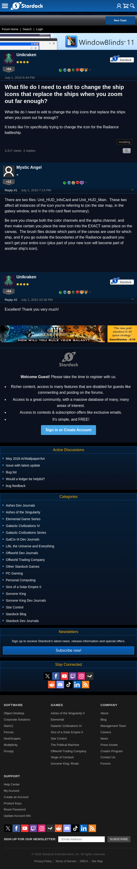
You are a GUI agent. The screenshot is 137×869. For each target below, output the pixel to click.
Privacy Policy (43, 861)
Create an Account (16, 797)
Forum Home (10, 29)
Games (57, 705)
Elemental (57, 719)
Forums (105, 763)
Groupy (9, 751)
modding (124, 142)
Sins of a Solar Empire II (67, 732)
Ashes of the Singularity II (68, 713)
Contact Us (107, 757)
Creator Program (111, 751)
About (104, 713)
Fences (9, 732)
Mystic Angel (29, 167)
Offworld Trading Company (68, 751)
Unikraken (26, 54)
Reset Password (15, 809)
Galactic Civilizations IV (66, 726)
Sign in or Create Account (69, 430)
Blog (103, 719)
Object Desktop (14, 713)
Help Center (12, 784)
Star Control (59, 738)
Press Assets (109, 745)
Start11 (8, 726)
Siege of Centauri (62, 757)
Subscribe (119, 839)
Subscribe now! (68, 650)
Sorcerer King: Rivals (65, 763)
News (104, 738)
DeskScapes (12, 738)
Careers (105, 732)
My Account (11, 790)
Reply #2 (11, 300)
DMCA (84, 861)
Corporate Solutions (17, 719)
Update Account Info (17, 815)
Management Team (113, 726)
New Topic (120, 20)
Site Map (97, 861)
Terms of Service (65, 861)
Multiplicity (11, 745)
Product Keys (13, 803)
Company (108, 705)
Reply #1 (11, 190)
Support (12, 776)
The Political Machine (65, 745)
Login (39, 29)
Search (27, 29)
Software (13, 705)
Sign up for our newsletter (29, 839)
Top (132, 190)
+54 (8, 69)
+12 (8, 181)
